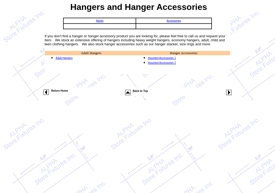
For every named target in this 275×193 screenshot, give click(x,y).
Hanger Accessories (184, 53)
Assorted (153, 58)
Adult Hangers (91, 53)
